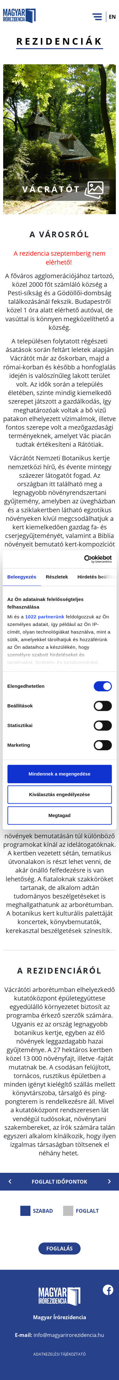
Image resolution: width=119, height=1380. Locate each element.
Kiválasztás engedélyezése (59, 794)
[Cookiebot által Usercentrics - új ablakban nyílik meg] (85, 559)
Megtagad (59, 815)
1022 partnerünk (44, 616)
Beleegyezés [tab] (21, 576)
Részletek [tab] (57, 576)
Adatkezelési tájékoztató (59, 1354)
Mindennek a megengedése (59, 773)
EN (112, 16)
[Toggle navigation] (97, 17)
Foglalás (59, 1248)
